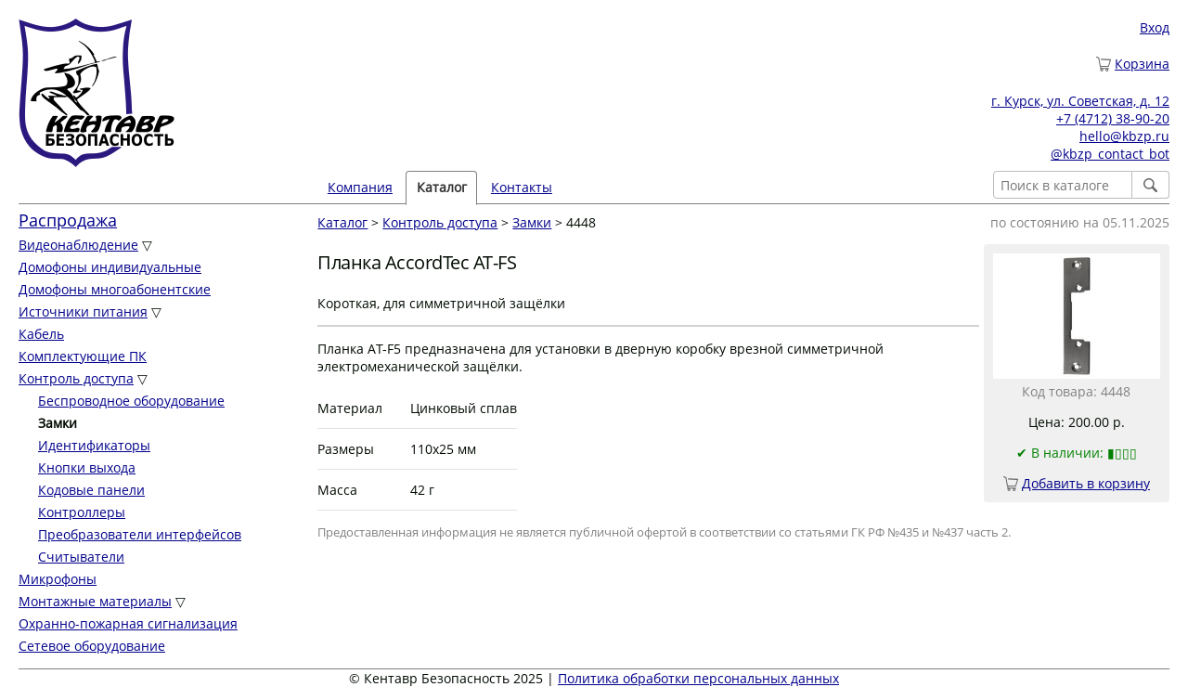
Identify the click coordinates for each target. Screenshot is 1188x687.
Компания (360, 187)
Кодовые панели (91, 490)
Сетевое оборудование (92, 646)
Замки (531, 222)
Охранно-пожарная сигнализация (128, 623)
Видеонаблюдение (78, 244)
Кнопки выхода (87, 467)
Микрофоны (58, 579)
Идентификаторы (94, 445)
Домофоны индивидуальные (110, 267)
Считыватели (81, 556)
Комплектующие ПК (83, 356)
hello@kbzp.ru (1124, 136)
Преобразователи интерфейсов (139, 534)
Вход (1154, 27)
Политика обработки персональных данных (698, 678)
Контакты (521, 187)
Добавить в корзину (1086, 483)
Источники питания (83, 311)
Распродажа (68, 220)
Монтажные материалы (95, 601)
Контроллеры (81, 512)
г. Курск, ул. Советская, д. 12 (1080, 101)
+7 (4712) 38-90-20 (1112, 118)
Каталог (442, 187)
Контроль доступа (76, 378)
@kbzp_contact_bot (1110, 153)
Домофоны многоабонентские (115, 289)
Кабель (41, 334)
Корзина (1142, 63)
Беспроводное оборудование (131, 400)
